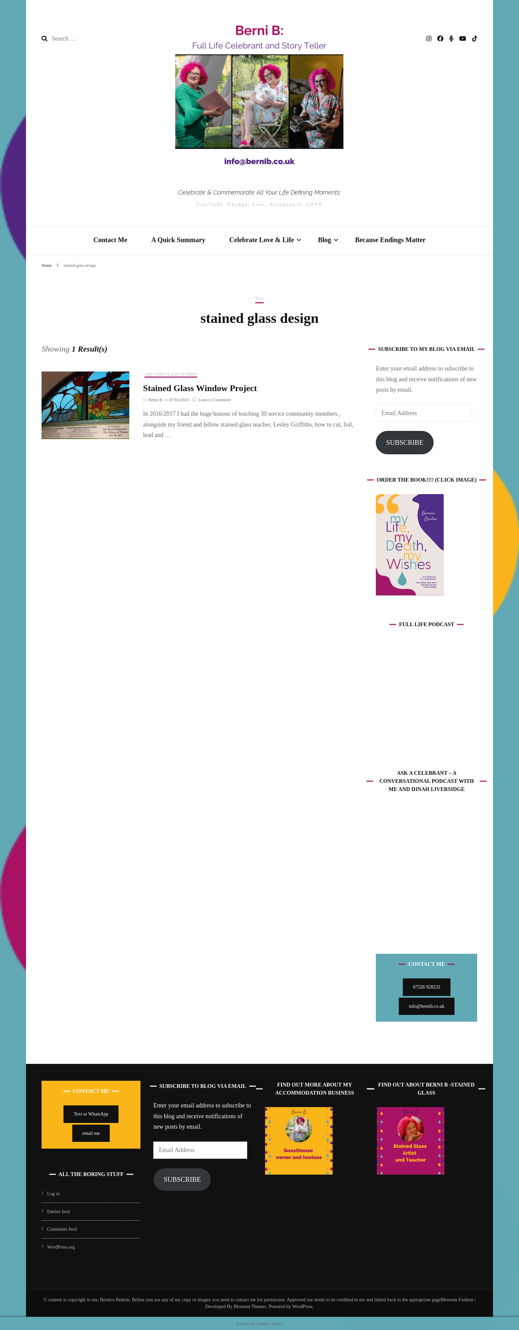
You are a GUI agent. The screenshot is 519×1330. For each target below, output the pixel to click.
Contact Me (111, 239)
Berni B (155, 398)
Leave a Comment (215, 398)
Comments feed (62, 1228)
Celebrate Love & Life (261, 239)
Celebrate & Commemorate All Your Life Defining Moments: (259, 192)
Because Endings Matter (390, 239)
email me (91, 1132)
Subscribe (404, 441)
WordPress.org (61, 1246)
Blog (324, 239)
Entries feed (58, 1210)
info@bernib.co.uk (426, 1005)
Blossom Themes (249, 1305)
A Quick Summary (178, 239)
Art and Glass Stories (171, 373)
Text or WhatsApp (91, 1113)
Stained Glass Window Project (200, 387)
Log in (53, 1192)
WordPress (302, 1305)
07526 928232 (426, 986)
